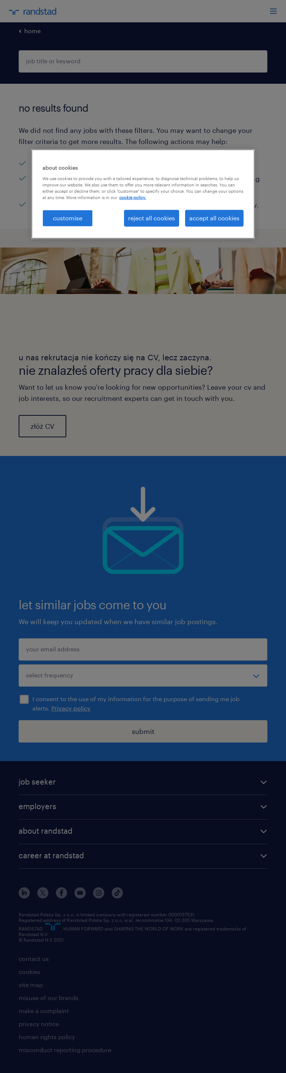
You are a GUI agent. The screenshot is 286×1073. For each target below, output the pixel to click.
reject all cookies (151, 217)
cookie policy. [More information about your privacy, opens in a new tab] (132, 197)
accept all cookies (214, 217)
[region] (143, 194)
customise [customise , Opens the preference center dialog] (67, 217)
